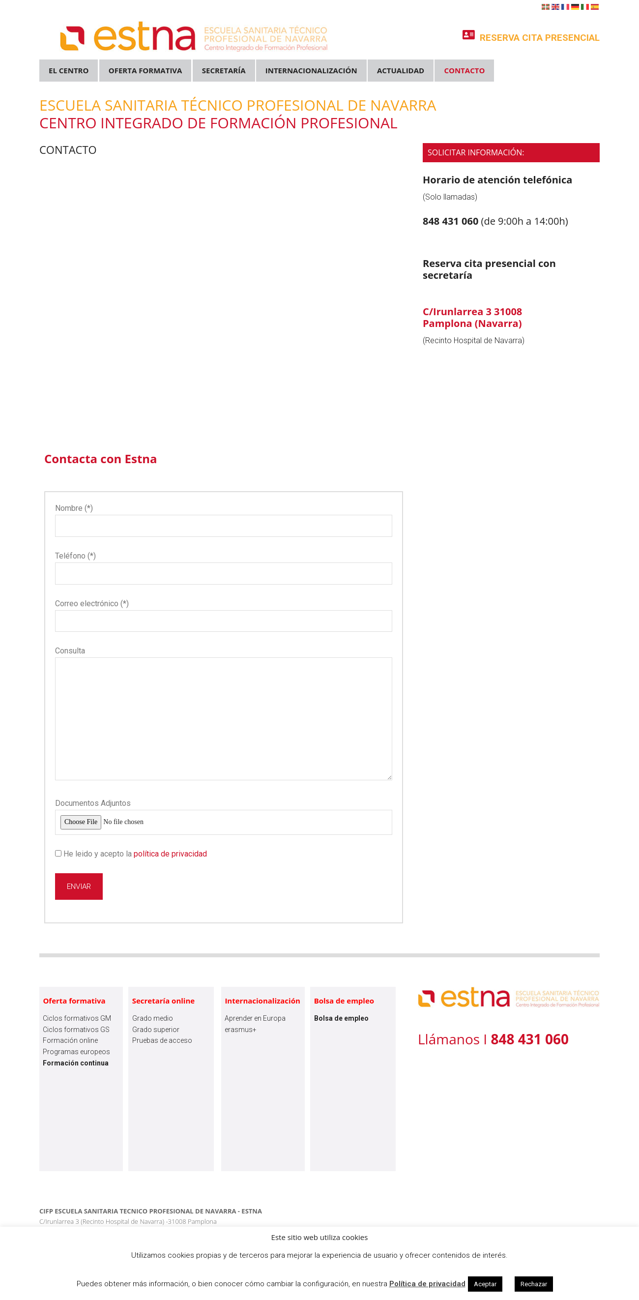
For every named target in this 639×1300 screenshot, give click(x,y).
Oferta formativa (74, 1000)
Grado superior (155, 1030)
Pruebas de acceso (162, 1040)
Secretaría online (163, 1000)
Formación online (70, 1040)
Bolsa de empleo (344, 1000)
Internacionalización (262, 1000)
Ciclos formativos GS (76, 1030)
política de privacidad (170, 853)
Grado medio (152, 1018)
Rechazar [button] (534, 1284)
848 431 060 (452, 221)
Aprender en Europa (255, 1018)
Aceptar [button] (485, 1284)
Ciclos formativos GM (77, 1018)
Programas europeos (76, 1052)
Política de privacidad (427, 1283)
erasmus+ (241, 1030)
